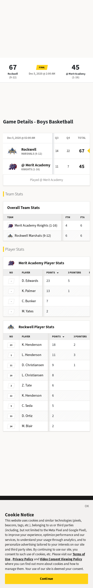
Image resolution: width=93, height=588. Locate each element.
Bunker (29, 301)
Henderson (32, 344)
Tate (27, 385)
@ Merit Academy (75, 73)
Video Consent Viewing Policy (61, 564)
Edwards (30, 280)
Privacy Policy (23, 564)
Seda (27, 405)
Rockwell (13, 73)
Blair (27, 426)
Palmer (29, 291)
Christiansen (33, 365)
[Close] (87, 511)
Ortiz (27, 415)
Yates (27, 311)
